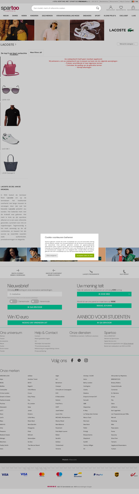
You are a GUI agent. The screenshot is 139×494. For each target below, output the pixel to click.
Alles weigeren (51, 255)
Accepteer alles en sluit (85, 255)
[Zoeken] (97, 8)
